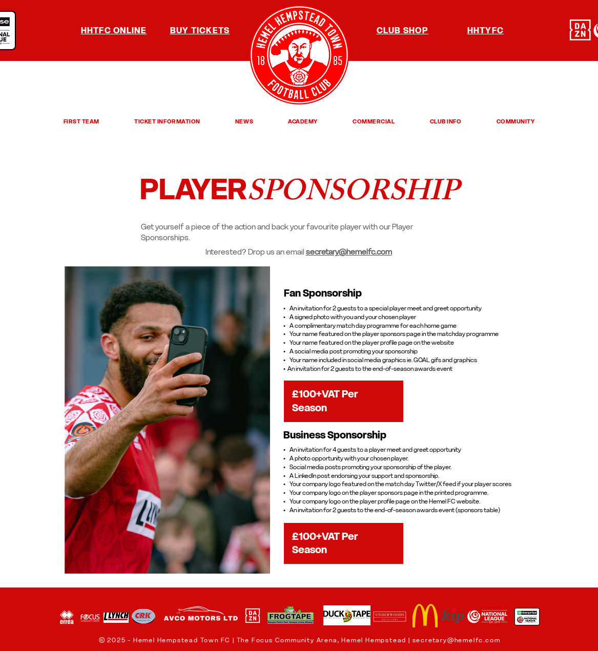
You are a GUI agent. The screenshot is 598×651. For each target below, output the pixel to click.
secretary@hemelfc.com (457, 640)
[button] (81, 121)
